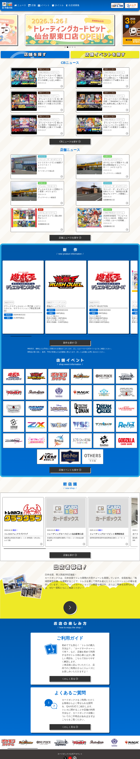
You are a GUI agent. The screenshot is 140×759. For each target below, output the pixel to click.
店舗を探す (70, 555)
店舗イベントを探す (70, 470)
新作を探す (70, 343)
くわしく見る (70, 679)
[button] (6, 30)
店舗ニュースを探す (70, 238)
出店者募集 (72, 5)
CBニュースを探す (70, 141)
